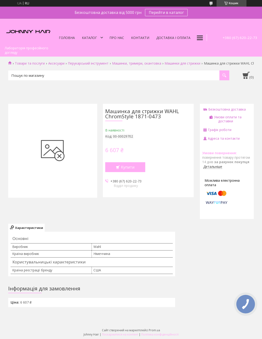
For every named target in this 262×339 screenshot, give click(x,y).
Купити (127, 167)
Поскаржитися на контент (120, 334)
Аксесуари (56, 63)
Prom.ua (154, 330)
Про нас (116, 37)
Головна (67, 37)
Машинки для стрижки (182, 63)
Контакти (140, 37)
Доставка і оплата (173, 37)
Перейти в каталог (166, 12)
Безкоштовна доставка (227, 109)
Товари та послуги (30, 63)
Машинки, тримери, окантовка (136, 63)
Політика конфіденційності (160, 334)
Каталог (89, 37)
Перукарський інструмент (88, 63)
